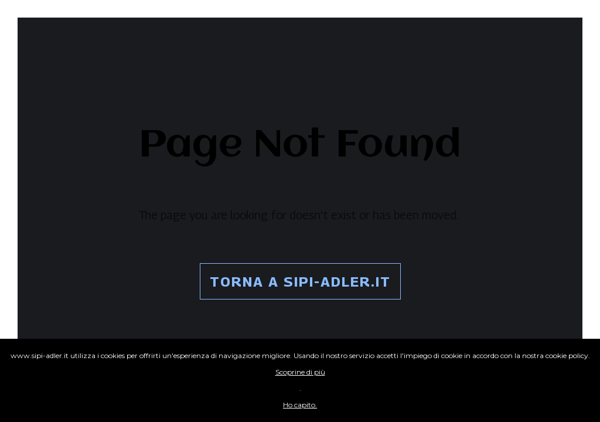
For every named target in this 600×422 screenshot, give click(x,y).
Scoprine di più (300, 371)
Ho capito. (300, 404)
